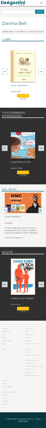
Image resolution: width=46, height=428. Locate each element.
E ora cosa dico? (19, 85)
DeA (3, 335)
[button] (5, 71)
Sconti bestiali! (13, 217)
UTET (4, 338)
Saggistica (28, 335)
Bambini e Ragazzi (31, 344)
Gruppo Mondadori (32, 355)
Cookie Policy (30, 372)
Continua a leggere (14, 238)
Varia (26, 331)
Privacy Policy (30, 369)
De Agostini (6, 331)
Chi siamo (28, 352)
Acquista (23, 96)
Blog (4, 349)
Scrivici (4, 384)
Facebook (5, 395)
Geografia (28, 341)
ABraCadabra (6, 341)
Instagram (5, 401)
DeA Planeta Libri (14, 3)
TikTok (4, 398)
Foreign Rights (7, 387)
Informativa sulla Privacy (34, 366)
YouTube (5, 404)
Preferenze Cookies (32, 375)
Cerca (40, 12)
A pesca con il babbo (22, 298)
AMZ (3, 344)
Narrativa (28, 338)
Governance (29, 363)
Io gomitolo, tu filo (21, 162)
